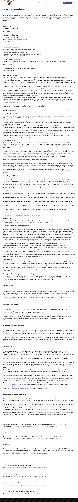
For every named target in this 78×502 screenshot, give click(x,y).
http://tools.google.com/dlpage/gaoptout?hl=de (58, 380)
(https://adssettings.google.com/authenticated (13, 386)
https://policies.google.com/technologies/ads (17, 384)
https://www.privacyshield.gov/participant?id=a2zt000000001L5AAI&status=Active (21, 360)
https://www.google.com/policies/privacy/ (23, 426)
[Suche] (74, 2)
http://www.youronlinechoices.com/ (59, 253)
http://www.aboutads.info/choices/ (34, 253)
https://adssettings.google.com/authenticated (47, 426)
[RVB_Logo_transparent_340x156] (9, 2)
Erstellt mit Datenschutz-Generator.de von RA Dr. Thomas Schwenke (18, 456)
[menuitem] (21, 2)
